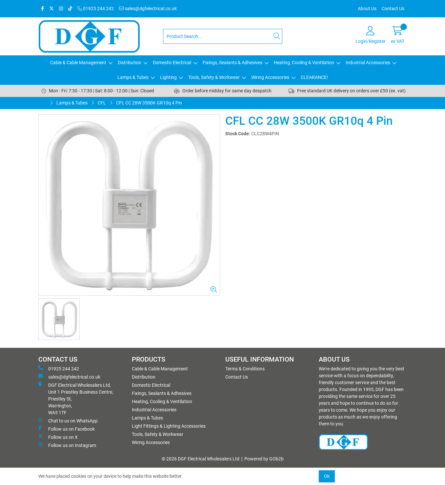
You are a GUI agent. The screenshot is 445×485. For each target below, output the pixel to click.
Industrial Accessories (368, 62)
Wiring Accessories (270, 77)
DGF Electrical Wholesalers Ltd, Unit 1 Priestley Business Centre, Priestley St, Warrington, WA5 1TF (75, 398)
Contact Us (393, 8)
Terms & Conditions (245, 368)
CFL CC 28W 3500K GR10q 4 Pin (149, 102)
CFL (102, 102)
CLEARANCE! (314, 77)
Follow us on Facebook (66, 429)
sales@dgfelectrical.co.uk (148, 8)
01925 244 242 (95, 8)
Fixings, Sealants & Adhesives (232, 62)
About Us (367, 8)
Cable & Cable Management (78, 62)
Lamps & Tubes (133, 77)
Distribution (129, 62)
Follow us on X (58, 437)
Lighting (168, 77)
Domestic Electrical (172, 62)
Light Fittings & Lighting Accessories (169, 426)
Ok (327, 476)
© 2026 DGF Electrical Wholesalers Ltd (200, 458)
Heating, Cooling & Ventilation (304, 62)
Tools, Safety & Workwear (214, 77)
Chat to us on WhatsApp (68, 420)
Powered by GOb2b (264, 458)
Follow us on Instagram (67, 445)
